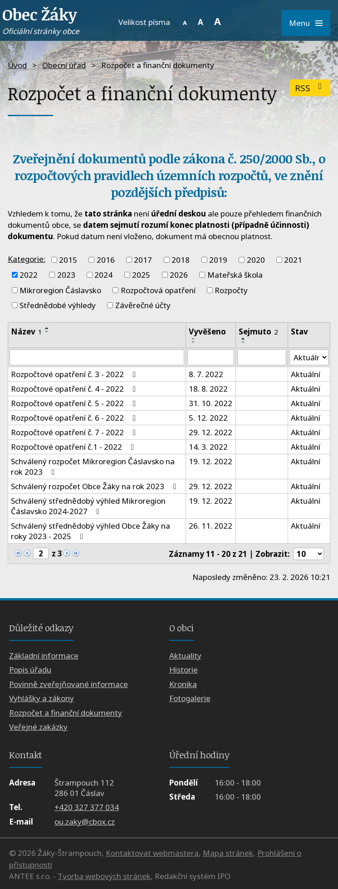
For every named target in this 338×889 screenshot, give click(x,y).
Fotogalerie (190, 698)
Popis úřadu (30, 670)
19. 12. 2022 (210, 462)
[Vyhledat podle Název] (97, 357)
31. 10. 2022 (210, 403)
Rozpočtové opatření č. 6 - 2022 (75, 418)
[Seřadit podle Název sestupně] (47, 332)
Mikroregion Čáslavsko (60, 290)
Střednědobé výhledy (58, 305)
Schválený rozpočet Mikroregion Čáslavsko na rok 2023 (93, 467)
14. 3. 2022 (208, 447)
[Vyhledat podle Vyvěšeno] (210, 357)
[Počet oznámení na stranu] (308, 554)
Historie (183, 670)
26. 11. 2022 (210, 526)
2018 (180, 260)
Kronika (183, 684)
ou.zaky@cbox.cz (84, 821)
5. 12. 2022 (208, 418)
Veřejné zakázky (38, 727)
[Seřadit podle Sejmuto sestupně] (244, 342)
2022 (29, 275)
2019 (218, 260)
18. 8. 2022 (208, 389)
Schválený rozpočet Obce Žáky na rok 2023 (95, 486)
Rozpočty (231, 290)
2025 (141, 275)
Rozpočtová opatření (158, 290)
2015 (68, 260)
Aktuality (185, 655)
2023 (66, 275)
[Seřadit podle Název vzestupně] (47, 328)
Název (26, 331)
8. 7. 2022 (206, 374)
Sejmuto (258, 331)
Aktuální (305, 374)
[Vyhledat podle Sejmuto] (261, 357)
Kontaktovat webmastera (152, 853)
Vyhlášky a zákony (41, 698)
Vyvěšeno (207, 331)
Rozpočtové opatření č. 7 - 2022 (75, 432)
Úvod (17, 65)
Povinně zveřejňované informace (68, 684)
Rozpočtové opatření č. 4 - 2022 (75, 389)
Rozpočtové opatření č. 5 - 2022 (75, 403)
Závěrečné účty (143, 305)
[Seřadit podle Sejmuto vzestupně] (244, 338)
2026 (179, 275)
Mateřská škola (235, 275)
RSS (310, 87)
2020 (256, 260)
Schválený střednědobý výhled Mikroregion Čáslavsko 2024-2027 (88, 506)
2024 (103, 275)
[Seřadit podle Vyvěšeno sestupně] (194, 342)
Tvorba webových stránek (104, 876)
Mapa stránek (228, 853)
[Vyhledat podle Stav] (308, 357)
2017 (143, 260)
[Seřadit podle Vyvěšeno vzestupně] (194, 338)
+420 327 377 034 (86, 807)
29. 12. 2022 (210, 432)
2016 (106, 260)
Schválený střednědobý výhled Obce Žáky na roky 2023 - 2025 (90, 531)
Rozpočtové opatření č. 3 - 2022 (75, 374)
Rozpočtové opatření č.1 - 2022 (74, 447)
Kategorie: (26, 259)
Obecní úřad (64, 65)
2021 (293, 260)
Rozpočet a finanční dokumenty (65, 712)
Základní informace (43, 655)
